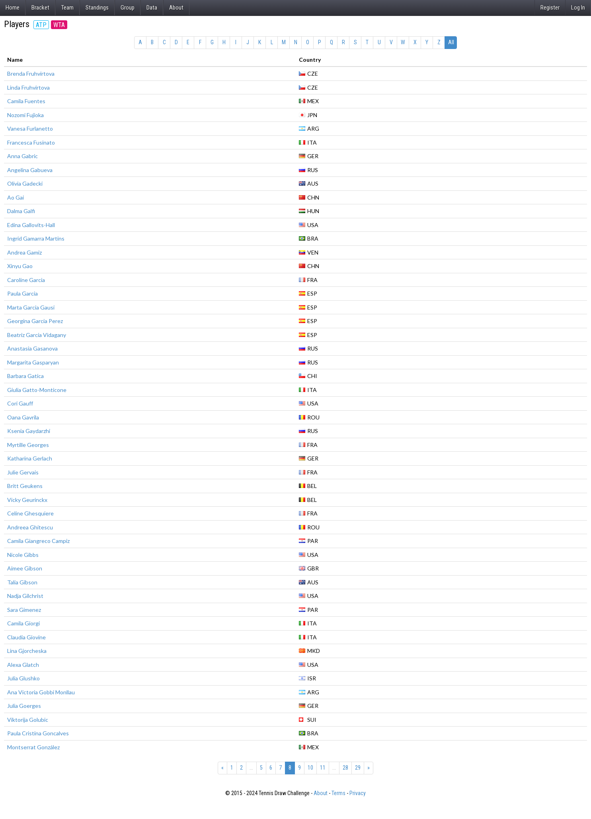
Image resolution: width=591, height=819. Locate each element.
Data (151, 7)
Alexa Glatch (23, 664)
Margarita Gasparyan (33, 362)
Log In (578, 7)
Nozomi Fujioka (25, 115)
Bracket (40, 7)
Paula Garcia (22, 293)
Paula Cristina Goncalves (38, 733)
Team (67, 7)
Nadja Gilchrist (25, 595)
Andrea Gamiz (24, 252)
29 (358, 767)
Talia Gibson (22, 582)
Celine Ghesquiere (30, 513)
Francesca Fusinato (31, 142)
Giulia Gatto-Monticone (36, 389)
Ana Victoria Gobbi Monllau (41, 692)
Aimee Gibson (24, 568)
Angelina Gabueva (30, 170)
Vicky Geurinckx (27, 499)
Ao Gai (15, 197)
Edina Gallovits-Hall (31, 224)
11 (323, 767)
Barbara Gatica (25, 375)
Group (128, 7)
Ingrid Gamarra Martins (35, 238)
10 (310, 767)
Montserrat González (33, 747)
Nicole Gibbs (23, 554)
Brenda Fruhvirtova (31, 73)
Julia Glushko (23, 678)
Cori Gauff (20, 403)
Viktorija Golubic (27, 719)
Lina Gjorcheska (27, 650)
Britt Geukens (25, 485)
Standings (97, 7)
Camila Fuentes (26, 101)
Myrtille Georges (28, 444)
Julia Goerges (24, 705)
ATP (41, 25)
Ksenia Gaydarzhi (28, 430)
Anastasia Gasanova (32, 348)
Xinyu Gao (20, 266)
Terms (338, 793)
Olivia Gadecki (25, 183)
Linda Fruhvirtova (28, 87)
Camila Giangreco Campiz (38, 540)
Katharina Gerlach (29, 458)
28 (345, 767)
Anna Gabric (22, 156)
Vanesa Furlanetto (30, 128)
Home (13, 7)
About (176, 7)
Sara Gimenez (24, 609)
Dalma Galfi (21, 211)
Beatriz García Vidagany (36, 334)
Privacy (357, 793)
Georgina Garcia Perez (35, 320)
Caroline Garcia (26, 279)
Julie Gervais (23, 472)
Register (550, 7)
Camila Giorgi (23, 623)
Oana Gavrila (23, 417)
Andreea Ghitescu (30, 527)
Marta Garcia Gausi (31, 307)
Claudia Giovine (26, 637)
